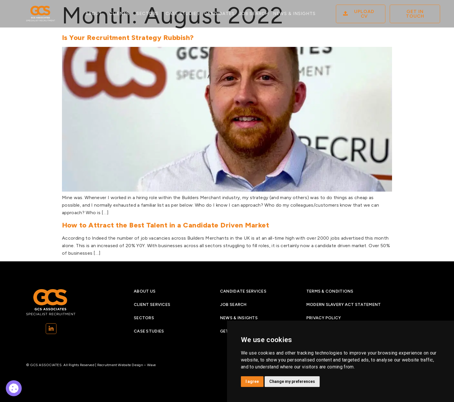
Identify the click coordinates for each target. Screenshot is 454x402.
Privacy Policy (323, 317)
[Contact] (415, 14)
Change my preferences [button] (292, 381)
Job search (254, 13)
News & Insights (294, 13)
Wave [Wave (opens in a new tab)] (151, 365)
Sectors (149, 14)
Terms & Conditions (330, 291)
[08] (361, 14)
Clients (120, 14)
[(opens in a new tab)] (51, 328)
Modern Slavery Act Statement (343, 304)
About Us (144, 291)
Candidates (219, 13)
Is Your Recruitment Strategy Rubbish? (128, 37)
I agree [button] (252, 381)
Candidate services (243, 291)
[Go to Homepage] (40, 14)
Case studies (182, 13)
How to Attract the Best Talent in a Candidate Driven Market (165, 225)
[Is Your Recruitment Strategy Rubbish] (227, 190)
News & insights (239, 317)
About (95, 14)
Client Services (152, 304)
